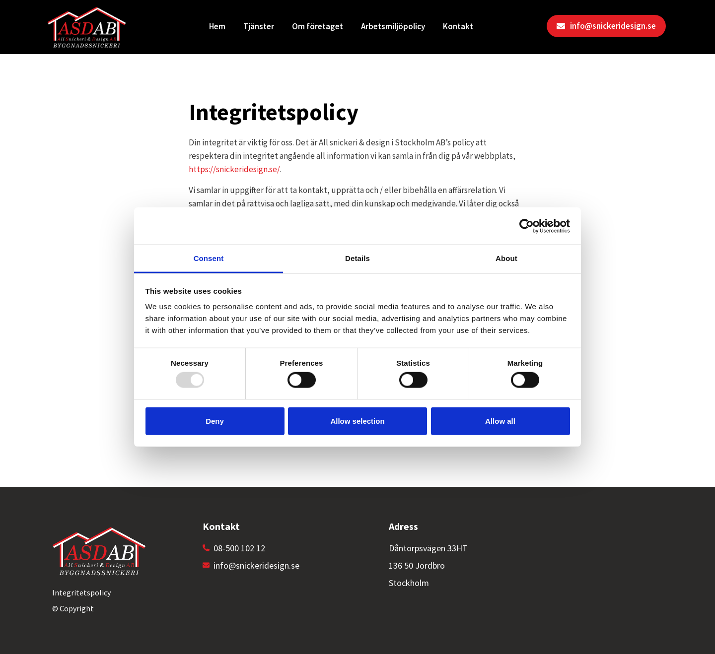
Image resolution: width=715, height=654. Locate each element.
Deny (215, 420)
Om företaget (317, 26)
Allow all (500, 420)
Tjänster (258, 26)
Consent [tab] (209, 258)
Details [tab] (357, 258)
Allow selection (357, 420)
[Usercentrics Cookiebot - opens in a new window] (526, 225)
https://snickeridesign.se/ (234, 169)
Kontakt (458, 26)
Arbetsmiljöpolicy (393, 26)
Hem (217, 26)
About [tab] (506, 258)
